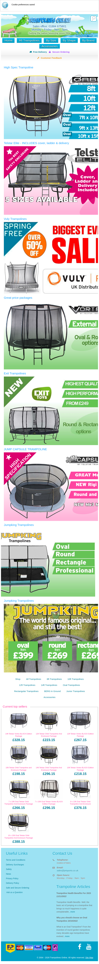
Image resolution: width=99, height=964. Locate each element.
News (8, 874)
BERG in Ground (52, 691)
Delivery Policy (12, 883)
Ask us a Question (14, 892)
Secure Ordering (61, 52)
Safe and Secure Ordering (17, 888)
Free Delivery (40, 52)
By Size (51, 40)
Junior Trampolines (75, 691)
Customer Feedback (51, 58)
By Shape (69, 40)
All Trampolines (29, 40)
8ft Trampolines (54, 679)
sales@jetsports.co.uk (67, 870)
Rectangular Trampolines (26, 691)
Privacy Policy (12, 878)
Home (8, 40)
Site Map (89, 957)
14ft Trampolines (49, 685)
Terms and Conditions (15, 860)
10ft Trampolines (76, 679)
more (72, 912)
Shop (17, 679)
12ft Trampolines (27, 685)
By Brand (88, 40)
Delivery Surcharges (15, 864)
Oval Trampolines (71, 685)
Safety (9, 869)
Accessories (49, 46)
